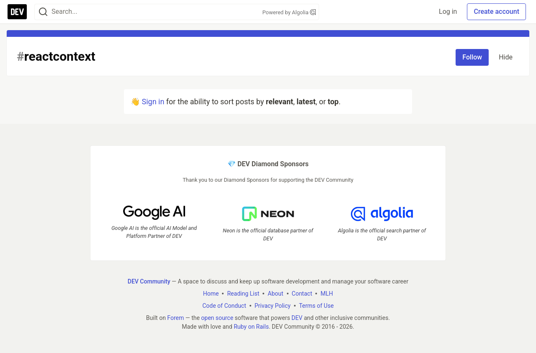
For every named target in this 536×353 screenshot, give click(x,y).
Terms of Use (316, 305)
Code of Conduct (224, 305)
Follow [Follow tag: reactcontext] (472, 57)
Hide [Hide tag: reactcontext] (506, 57)
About (275, 293)
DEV (296, 317)
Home (211, 293)
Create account (496, 11)
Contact (302, 293)
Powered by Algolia (289, 12)
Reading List (243, 293)
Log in (448, 11)
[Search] (43, 12)
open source (217, 317)
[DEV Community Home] (17, 11)
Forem (175, 317)
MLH (326, 293)
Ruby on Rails (251, 326)
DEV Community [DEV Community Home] (149, 281)
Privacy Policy (273, 305)
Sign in (153, 101)
